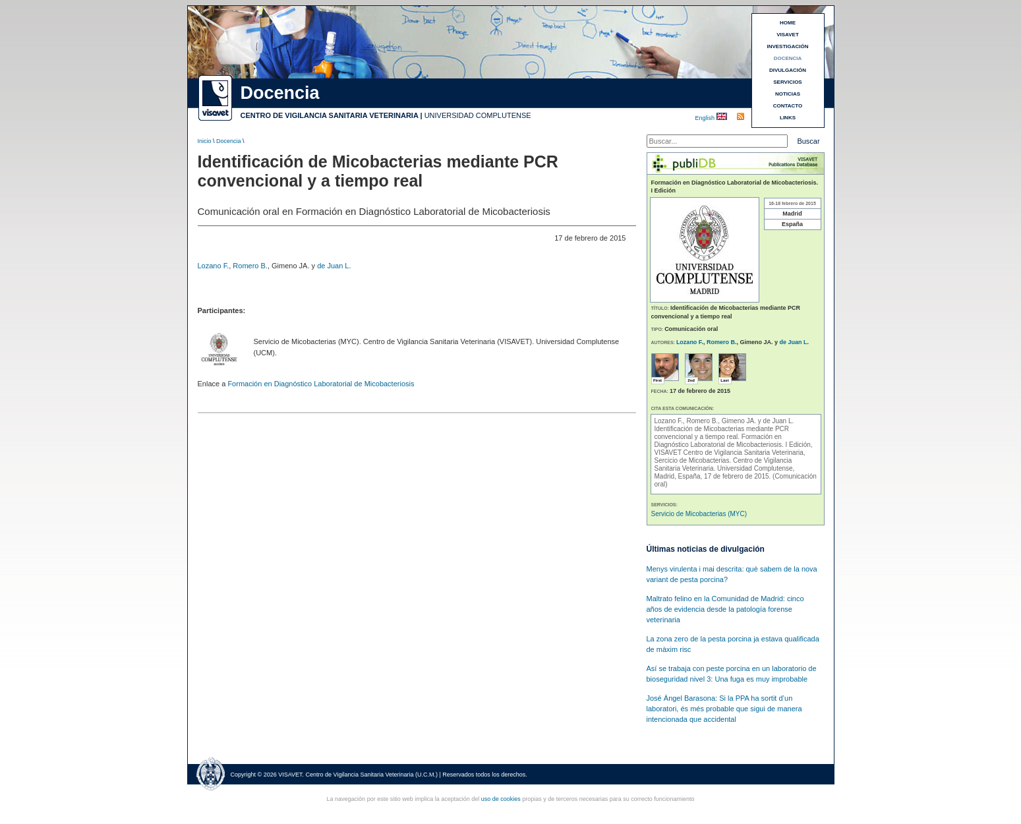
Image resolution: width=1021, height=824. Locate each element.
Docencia (228, 141)
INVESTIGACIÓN (787, 46)
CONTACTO (788, 106)
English (705, 118)
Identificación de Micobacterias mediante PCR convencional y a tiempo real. (722, 432)
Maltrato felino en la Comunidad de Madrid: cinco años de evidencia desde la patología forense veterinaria (725, 609)
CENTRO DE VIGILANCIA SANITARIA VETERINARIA (330, 115)
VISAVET (787, 35)
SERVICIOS (787, 82)
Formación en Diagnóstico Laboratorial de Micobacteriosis (320, 384)
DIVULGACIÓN (787, 70)
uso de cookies (501, 799)
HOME (788, 23)
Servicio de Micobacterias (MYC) (699, 513)
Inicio (205, 141)
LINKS (788, 118)
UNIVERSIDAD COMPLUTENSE (477, 115)
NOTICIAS (787, 94)
